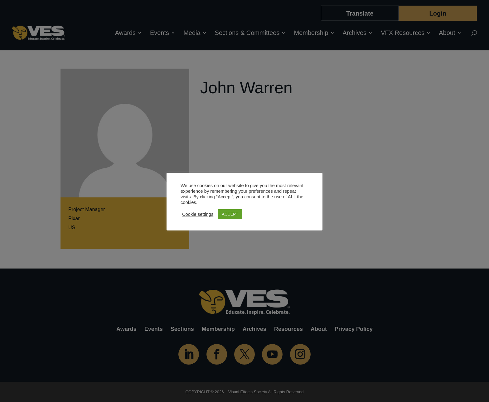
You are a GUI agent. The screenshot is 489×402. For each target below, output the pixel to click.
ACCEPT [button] (230, 214)
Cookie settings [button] (197, 214)
